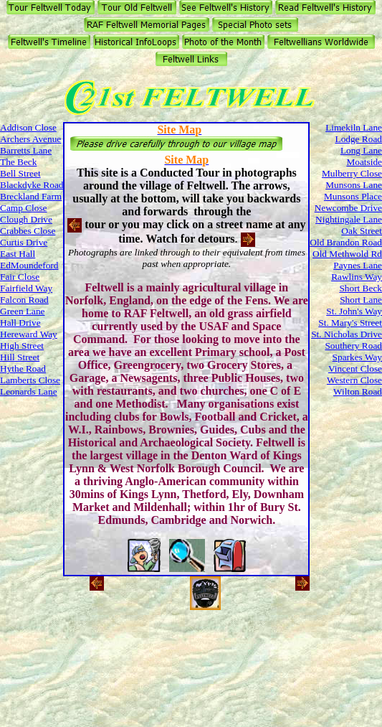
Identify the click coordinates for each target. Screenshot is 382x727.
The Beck (18, 161)
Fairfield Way (26, 288)
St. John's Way (354, 311)
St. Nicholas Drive (346, 334)
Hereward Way (28, 334)
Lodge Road (358, 138)
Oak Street (361, 230)
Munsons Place (353, 196)
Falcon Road (24, 299)
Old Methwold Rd (347, 253)
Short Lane (361, 299)
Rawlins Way (356, 276)
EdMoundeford (29, 265)
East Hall (17, 253)
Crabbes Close (27, 230)
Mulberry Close (352, 173)
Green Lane (22, 311)
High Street (22, 345)
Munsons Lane (353, 184)
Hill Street (19, 357)
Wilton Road (357, 391)
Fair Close (19, 276)
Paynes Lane (357, 265)
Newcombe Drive (348, 207)
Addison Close (28, 127)
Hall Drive (20, 322)
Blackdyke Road (31, 184)
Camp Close (23, 207)
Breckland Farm (31, 196)
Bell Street (20, 173)
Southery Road (353, 345)
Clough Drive (26, 219)
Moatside (364, 161)
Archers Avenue (30, 138)
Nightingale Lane (348, 219)
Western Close (354, 380)
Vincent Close (355, 368)
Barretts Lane (26, 150)
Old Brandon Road (346, 242)
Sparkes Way (357, 357)
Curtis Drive (23, 242)
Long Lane (361, 150)
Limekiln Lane (353, 127)
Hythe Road (23, 368)
